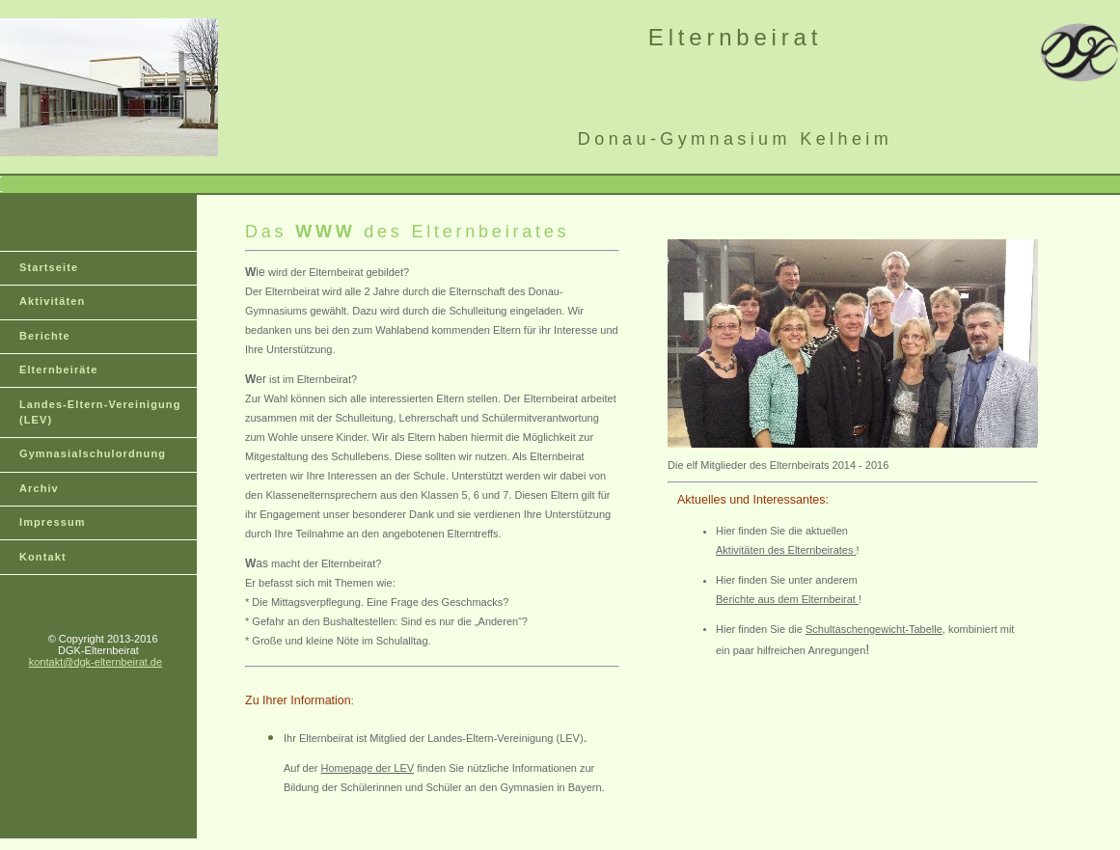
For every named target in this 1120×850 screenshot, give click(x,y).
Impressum (52, 522)
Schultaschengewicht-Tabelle (874, 629)
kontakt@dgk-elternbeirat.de (95, 662)
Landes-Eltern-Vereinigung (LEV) (99, 411)
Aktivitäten (52, 301)
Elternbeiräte (58, 369)
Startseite (48, 267)
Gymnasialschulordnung (92, 453)
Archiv (39, 488)
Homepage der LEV (368, 768)
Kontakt (43, 556)
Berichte (44, 336)
